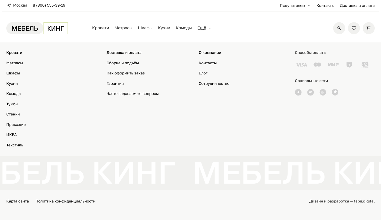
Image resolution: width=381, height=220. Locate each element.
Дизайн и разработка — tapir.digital (342, 201)
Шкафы (145, 27)
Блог (203, 73)
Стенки (13, 114)
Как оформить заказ (126, 73)
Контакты (325, 5)
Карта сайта (17, 201)
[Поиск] (339, 28)
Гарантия (115, 83)
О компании (210, 52)
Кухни (164, 27)
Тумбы (12, 104)
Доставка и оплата (357, 5)
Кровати (100, 27)
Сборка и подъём (123, 63)
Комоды (184, 27)
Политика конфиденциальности (66, 201)
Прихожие (16, 124)
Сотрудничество (214, 83)
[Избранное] (354, 28)
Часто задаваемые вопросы (133, 93)
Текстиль (14, 145)
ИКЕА (11, 134)
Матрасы (123, 27)
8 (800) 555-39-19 (49, 5)
